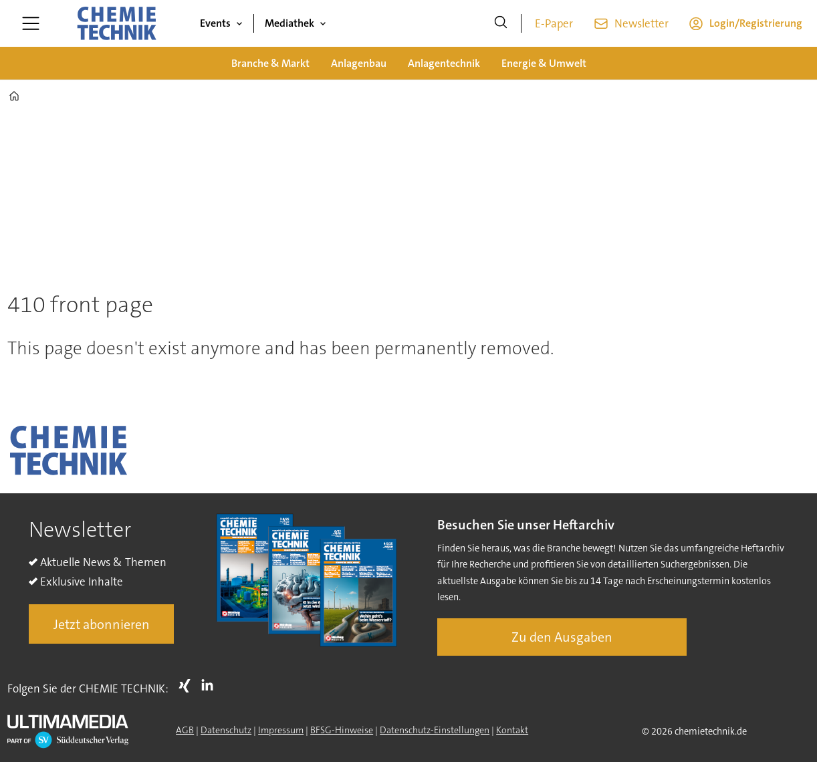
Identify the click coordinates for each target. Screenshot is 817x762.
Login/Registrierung (755, 23)
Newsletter (641, 23)
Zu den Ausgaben (561, 637)
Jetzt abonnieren (101, 624)
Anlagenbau (358, 63)
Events (215, 23)
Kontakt (512, 730)
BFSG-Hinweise (341, 730)
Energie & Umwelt (543, 63)
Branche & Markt (270, 63)
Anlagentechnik (444, 63)
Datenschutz (226, 730)
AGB (185, 730)
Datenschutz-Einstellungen (434, 730)
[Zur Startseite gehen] (116, 23)
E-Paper (554, 23)
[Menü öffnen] (30, 23)
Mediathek (289, 23)
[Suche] (500, 23)
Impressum (281, 730)
